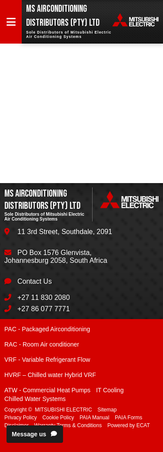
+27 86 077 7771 (43, 309)
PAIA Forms (128, 418)
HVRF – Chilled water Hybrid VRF (50, 374)
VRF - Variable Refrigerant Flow (47, 359)
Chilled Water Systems (35, 398)
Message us (35, 434)
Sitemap (106, 410)
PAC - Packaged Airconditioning (47, 329)
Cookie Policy (58, 418)
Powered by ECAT (128, 425)
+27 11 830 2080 (43, 297)
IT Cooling (110, 390)
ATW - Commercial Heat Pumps (47, 390)
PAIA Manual (94, 418)
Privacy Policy (20, 418)
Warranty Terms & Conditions (68, 425)
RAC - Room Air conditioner (41, 344)
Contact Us (34, 281)
